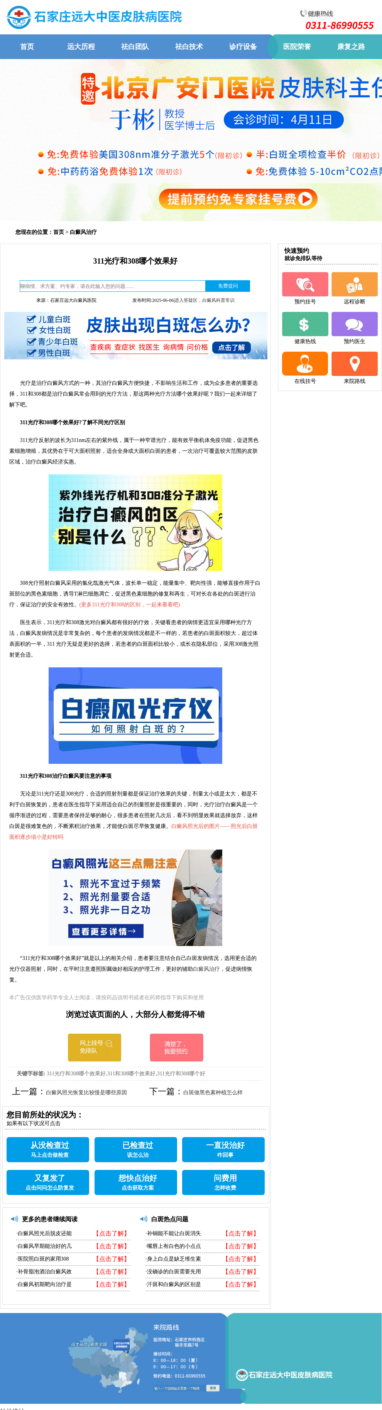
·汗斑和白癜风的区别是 (173, 1284)
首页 (58, 232)
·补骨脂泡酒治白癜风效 (44, 1272)
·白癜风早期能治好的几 (44, 1246)
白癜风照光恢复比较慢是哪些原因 (86, 1092)
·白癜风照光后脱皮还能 (44, 1233)
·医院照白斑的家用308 (42, 1259)
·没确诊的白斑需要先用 (173, 1272)
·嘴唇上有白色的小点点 (173, 1246)
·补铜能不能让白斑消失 (173, 1233)
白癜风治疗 (83, 232)
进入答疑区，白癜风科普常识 (204, 300)
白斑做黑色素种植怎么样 (213, 1092)
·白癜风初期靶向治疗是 (44, 1284)
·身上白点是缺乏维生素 (173, 1259)
